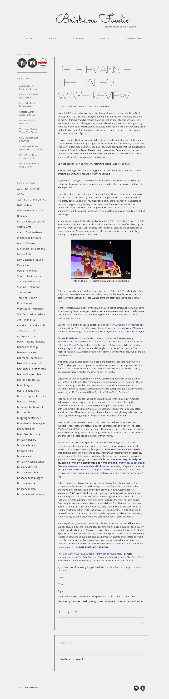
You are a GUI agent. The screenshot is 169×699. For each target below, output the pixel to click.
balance (40, 341)
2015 (20, 188)
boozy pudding (25, 428)
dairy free (62, 601)
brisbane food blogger (30, 477)
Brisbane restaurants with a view (32, 221)
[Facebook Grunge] (22, 63)
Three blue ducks (27, 297)
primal (119, 596)
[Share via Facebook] (59, 612)
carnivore (110, 601)
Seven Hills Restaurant (30, 276)
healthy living (89, 601)
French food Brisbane (29, 232)
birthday (22, 407)
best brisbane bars (28, 390)
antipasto (22, 330)
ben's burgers (25, 385)
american (22, 325)
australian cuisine (27, 336)
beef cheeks (39, 368)
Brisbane (22, 216)
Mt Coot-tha (38, 248)
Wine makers (37, 314)
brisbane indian (26, 489)
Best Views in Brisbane (30, 210)
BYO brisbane (25, 205)
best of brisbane (26, 401)
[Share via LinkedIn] (76, 612)
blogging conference (29, 418)
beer (40, 374)
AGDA (20, 194)
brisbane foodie (26, 483)
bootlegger (39, 423)
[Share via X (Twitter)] (67, 612)
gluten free (74, 601)
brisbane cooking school (31, 461)
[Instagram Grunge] (32, 63)
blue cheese (24, 423)
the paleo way (99, 596)
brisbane (35, 434)
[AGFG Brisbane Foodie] (42, 63)
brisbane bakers (26, 439)
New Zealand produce (30, 259)
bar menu (23, 357)
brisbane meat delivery (30, 494)
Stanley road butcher (29, 281)
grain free (130, 596)
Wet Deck (22, 314)
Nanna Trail (24, 254)
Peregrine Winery (27, 270)
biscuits (21, 412)
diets (100, 601)
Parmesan (23, 265)
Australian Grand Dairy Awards (32, 199)
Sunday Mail (24, 292)
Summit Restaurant (28, 287)
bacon (20, 341)
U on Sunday (24, 303)
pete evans (84, 596)
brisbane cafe (25, 450)
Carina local (24, 227)
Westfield (38, 308)
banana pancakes (27, 352)
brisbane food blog (28, 472)
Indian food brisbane (29, 237)
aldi (19, 319)
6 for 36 (34, 188)
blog (30, 412)
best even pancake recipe (32, 396)
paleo (111, 596)
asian (33, 330)
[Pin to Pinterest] (103, 678)
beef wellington (26, 374)
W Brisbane (24, 308)
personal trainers (135, 601)
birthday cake (37, 407)
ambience (29, 319)
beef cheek (23, 368)
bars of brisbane (26, 363)
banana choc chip (27, 347)
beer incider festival (28, 379)
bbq (40, 363)
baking (30, 341)
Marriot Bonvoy (26, 243)
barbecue (36, 357)
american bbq (38, 325)
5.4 (26, 188)
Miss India (23, 248)
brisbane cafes (25, 456)
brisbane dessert (27, 467)
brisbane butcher (27, 445)
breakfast (22, 434)
